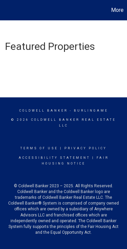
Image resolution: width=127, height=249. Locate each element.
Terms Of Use (39, 148)
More (117, 10)
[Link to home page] (6, 10)
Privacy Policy (85, 148)
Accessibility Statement (54, 157)
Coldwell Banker (43, 110)
